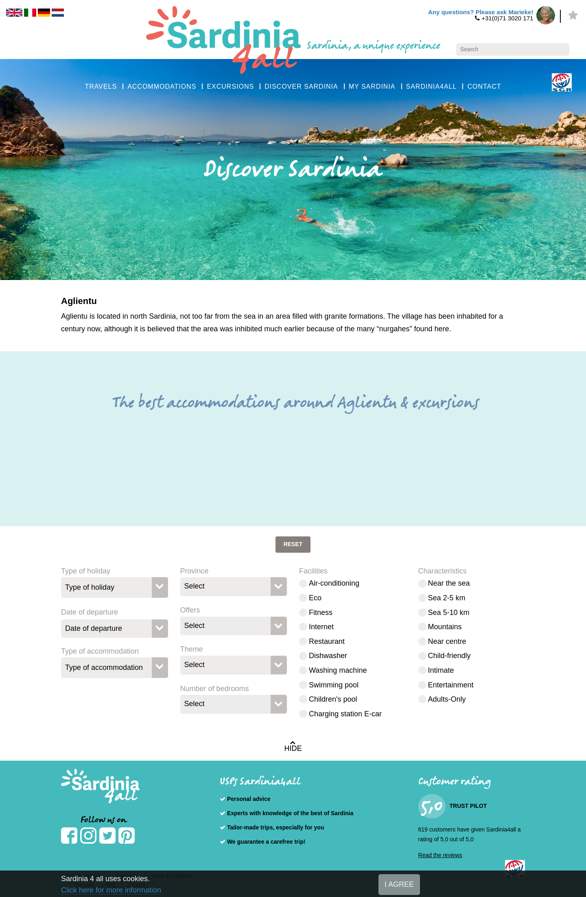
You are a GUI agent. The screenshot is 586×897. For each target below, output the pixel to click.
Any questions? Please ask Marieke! (480, 12)
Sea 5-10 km (449, 612)
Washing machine (338, 670)
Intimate (441, 670)
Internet (321, 627)
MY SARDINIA (372, 86)
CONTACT (484, 86)
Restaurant (327, 641)
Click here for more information (111, 890)
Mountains (445, 627)
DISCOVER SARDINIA (301, 86)
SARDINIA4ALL (431, 86)
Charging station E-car (345, 714)
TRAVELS (101, 86)
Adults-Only (447, 699)
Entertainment (451, 685)
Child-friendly (449, 656)
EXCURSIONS (230, 86)
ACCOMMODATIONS (161, 86)
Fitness (320, 612)
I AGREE (399, 884)
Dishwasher (328, 656)
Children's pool (333, 699)
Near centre (447, 641)
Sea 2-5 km (447, 598)
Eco (315, 598)
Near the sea (449, 583)
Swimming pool (334, 685)
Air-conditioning (334, 583)
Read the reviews (440, 855)
